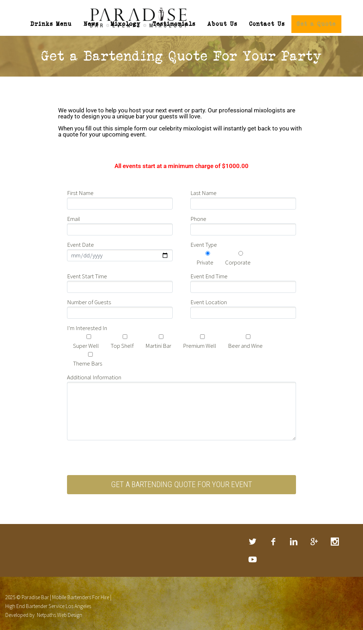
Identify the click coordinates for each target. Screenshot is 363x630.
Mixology (126, 24)
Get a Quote (316, 24)
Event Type (203, 240)
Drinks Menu (51, 24)
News (91, 24)
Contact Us (267, 24)
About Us (222, 24)
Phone (198, 214)
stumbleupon (335, 536)
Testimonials (174, 24)
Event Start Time (87, 271)
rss (252, 554)
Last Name (203, 188)
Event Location (208, 297)
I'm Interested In (87, 323)
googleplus (314, 536)
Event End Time (209, 271)
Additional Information (94, 372)
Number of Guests (89, 297)
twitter (252, 536)
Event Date (80, 240)
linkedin (294, 536)
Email (73, 214)
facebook (273, 536)
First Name (80, 188)
